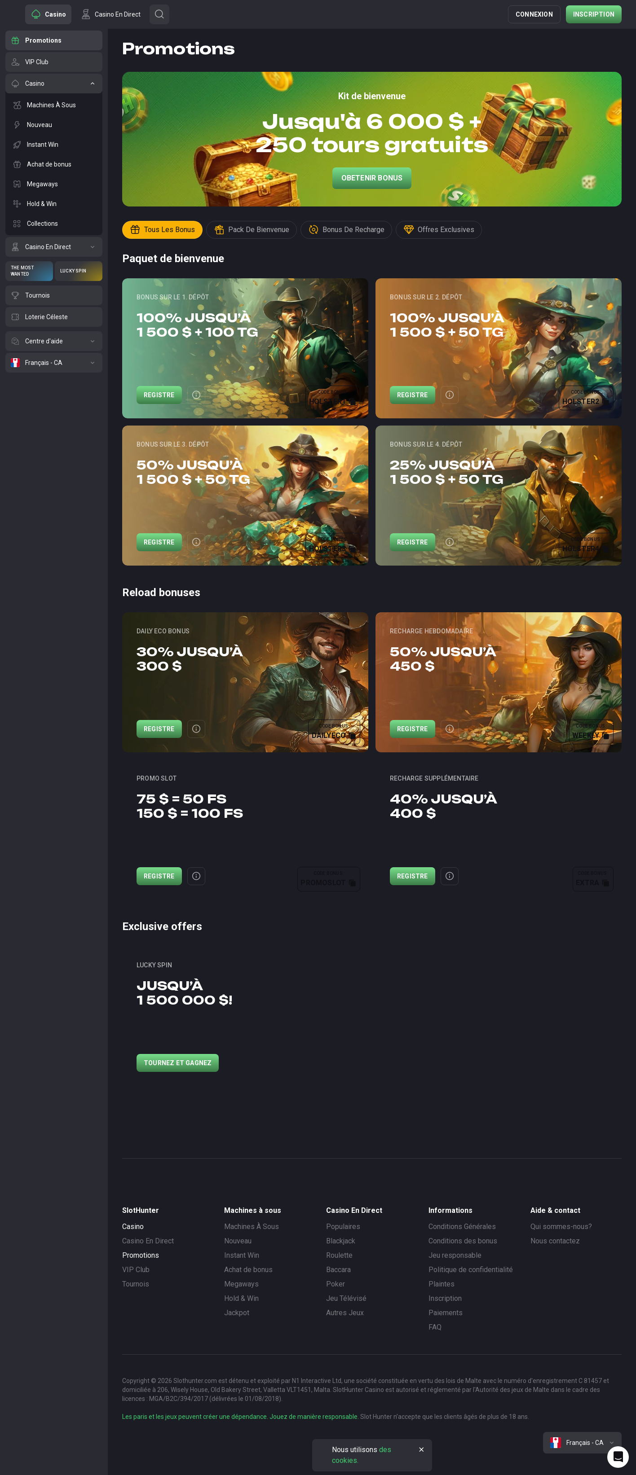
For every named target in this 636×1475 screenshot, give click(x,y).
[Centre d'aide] (53, 341)
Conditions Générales (462, 1226)
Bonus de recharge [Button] (346, 229)
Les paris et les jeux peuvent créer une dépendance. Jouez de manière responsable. (240, 1416)
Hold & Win (241, 1298)
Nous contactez (555, 1241)
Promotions (140, 1255)
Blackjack (340, 1241)
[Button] (159, 14)
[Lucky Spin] (78, 271)
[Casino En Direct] (53, 247)
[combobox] (582, 1442)
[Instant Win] (54, 144)
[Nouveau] (54, 125)
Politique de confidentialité (470, 1269)
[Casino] (53, 83)
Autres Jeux (345, 1312)
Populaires (343, 1226)
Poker (335, 1284)
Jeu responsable (454, 1255)
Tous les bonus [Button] (162, 229)
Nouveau (238, 1241)
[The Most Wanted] (29, 271)
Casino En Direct (148, 1241)
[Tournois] (53, 295)
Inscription (593, 14)
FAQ (435, 1327)
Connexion (534, 14)
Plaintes (441, 1284)
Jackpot (236, 1312)
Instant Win (241, 1255)
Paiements (445, 1312)
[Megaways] (54, 184)
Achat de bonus (248, 1269)
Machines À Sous (251, 1226)
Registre (159, 395)
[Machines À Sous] (54, 105)
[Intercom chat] (618, 1457)
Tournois (135, 1284)
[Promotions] (53, 40)
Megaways (241, 1284)
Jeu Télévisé (346, 1298)
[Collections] (54, 223)
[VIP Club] (53, 62)
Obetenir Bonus (372, 178)
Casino (133, 1226)
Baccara (338, 1269)
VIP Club (136, 1269)
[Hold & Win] (54, 204)
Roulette (339, 1255)
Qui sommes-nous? (561, 1226)
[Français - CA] (53, 363)
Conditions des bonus (462, 1241)
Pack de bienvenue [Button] (251, 229)
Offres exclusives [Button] (438, 229)
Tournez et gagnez (178, 1063)
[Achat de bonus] (54, 164)
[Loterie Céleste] (53, 317)
